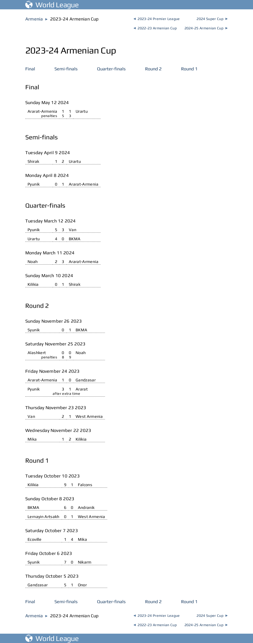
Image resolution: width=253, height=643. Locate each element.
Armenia (34, 18)
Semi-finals (66, 68)
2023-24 (156, 19)
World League (52, 4)
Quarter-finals (111, 68)
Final (30, 68)
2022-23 (155, 28)
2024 (212, 19)
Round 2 (153, 68)
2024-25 (206, 28)
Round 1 (189, 68)
